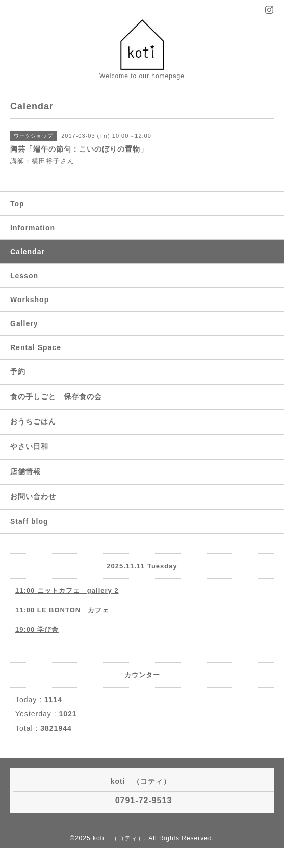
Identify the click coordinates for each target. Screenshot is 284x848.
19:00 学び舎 (37, 629)
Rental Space (35, 347)
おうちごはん (33, 421)
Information (32, 227)
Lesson (24, 275)
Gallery (24, 323)
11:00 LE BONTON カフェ (62, 610)
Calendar (27, 251)
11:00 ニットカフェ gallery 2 (67, 590)
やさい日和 (29, 446)
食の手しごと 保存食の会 (56, 396)
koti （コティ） (118, 838)
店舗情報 (25, 471)
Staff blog (29, 521)
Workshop (29, 299)
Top (17, 203)
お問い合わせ (33, 496)
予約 (17, 371)
